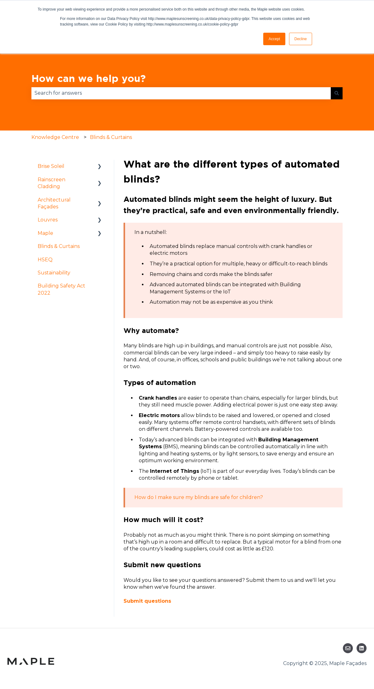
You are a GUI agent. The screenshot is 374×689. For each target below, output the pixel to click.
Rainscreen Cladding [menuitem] (51, 183)
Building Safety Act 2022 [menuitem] (61, 289)
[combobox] (181, 93)
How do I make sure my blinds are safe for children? (198, 497)
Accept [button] (274, 39)
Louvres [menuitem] (48, 220)
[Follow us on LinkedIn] (362, 648)
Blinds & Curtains (111, 137)
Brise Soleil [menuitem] (51, 166)
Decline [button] (300, 39)
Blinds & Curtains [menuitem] (59, 246)
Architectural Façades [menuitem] (54, 203)
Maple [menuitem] (45, 233)
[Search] (337, 93)
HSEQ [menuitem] (45, 260)
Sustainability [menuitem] (54, 273)
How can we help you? (88, 78)
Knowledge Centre (55, 137)
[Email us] (348, 648)
